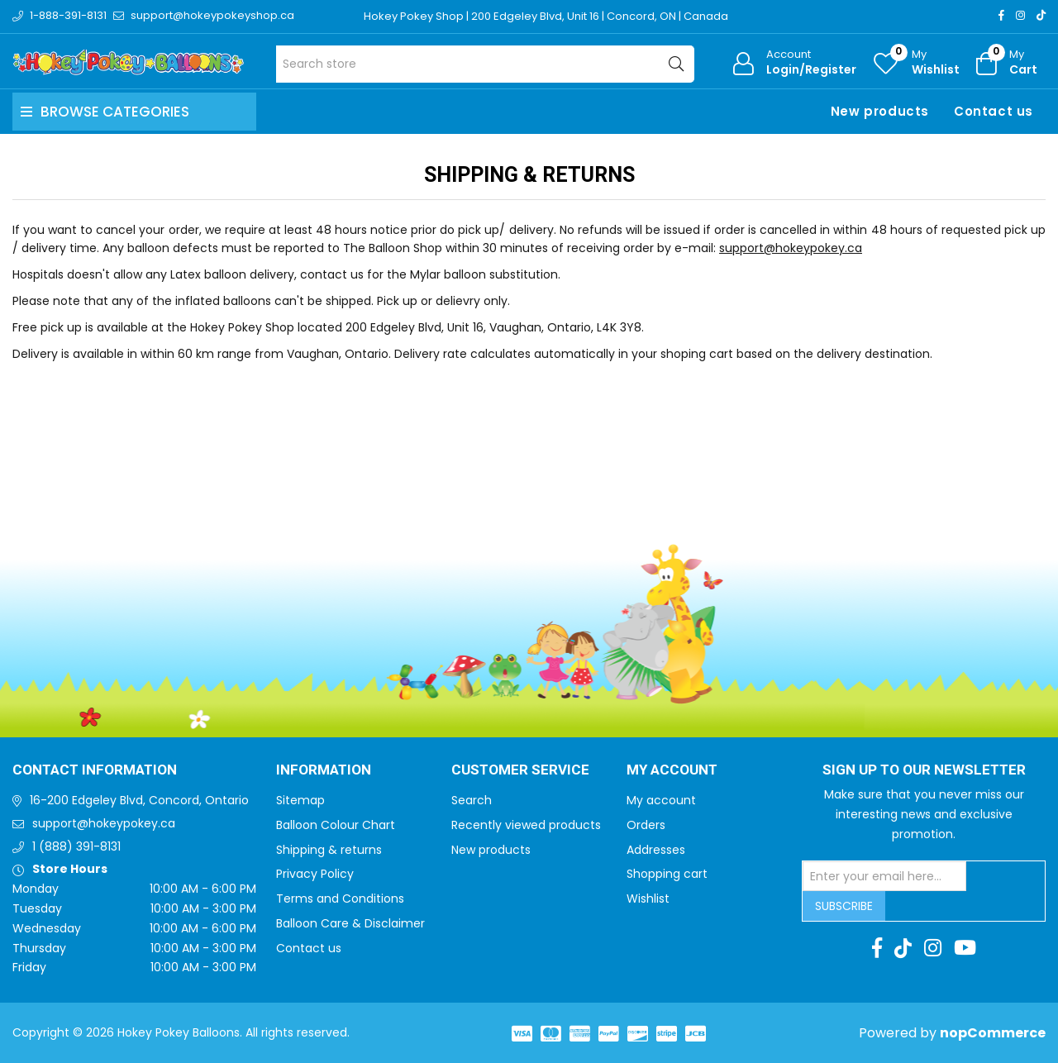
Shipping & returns (329, 849)
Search (471, 800)
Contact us (993, 111)
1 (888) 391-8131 (76, 846)
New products (880, 111)
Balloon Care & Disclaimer (350, 923)
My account (661, 800)
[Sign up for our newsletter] (884, 876)
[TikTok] (1041, 15)
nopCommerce (993, 1032)
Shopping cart (667, 873)
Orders (646, 825)
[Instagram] (1020, 15)
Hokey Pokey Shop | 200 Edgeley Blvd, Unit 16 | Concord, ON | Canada (546, 16)
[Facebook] (1001, 15)
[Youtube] (965, 948)
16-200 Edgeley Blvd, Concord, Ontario (139, 800)
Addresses (656, 849)
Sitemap (300, 800)
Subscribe (844, 906)
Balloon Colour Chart (335, 825)
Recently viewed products (526, 825)
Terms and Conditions (340, 898)
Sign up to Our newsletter (924, 770)
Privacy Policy (315, 873)
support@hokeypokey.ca (790, 248)
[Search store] (485, 64)
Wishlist (648, 898)
